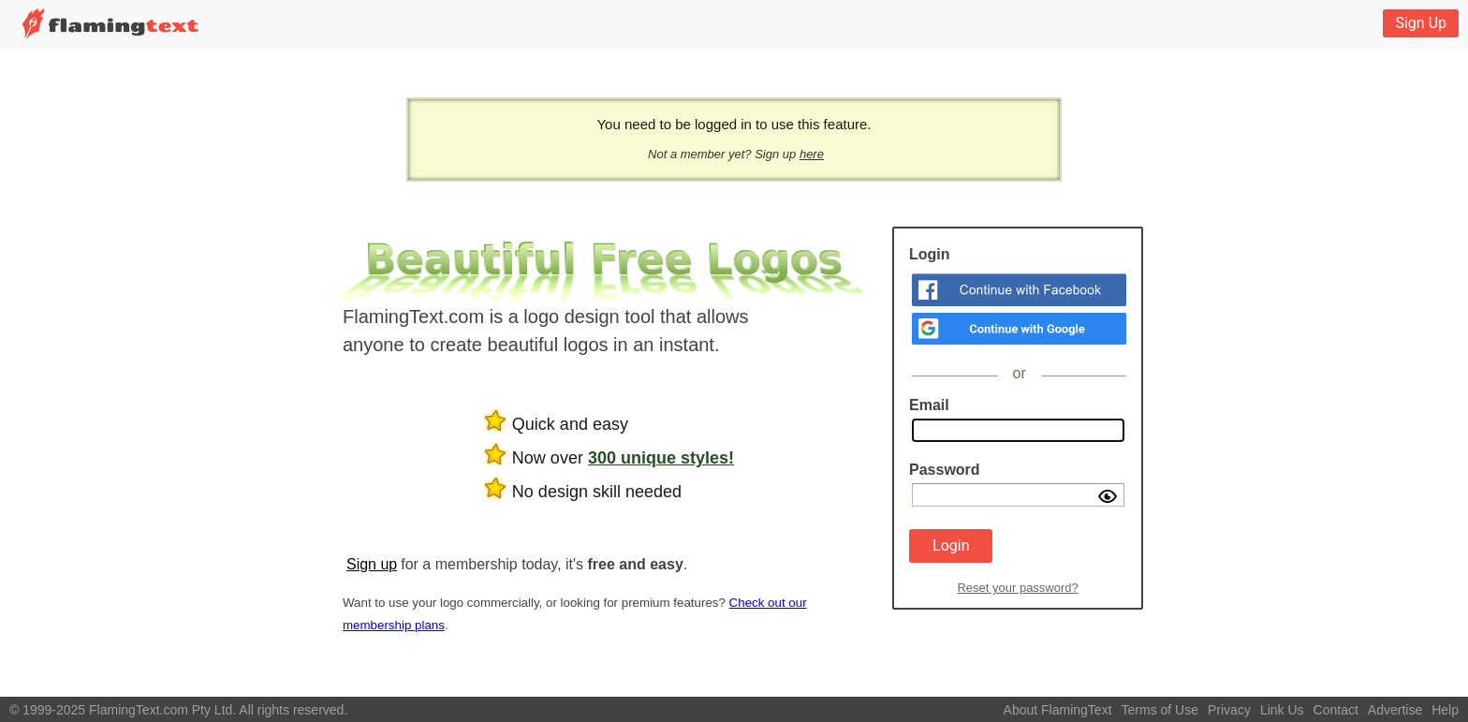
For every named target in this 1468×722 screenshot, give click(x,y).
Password (944, 470)
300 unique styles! (661, 458)
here (812, 154)
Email (929, 405)
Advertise (1395, 709)
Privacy (1229, 709)
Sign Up (1420, 23)
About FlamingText (1058, 709)
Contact (1336, 709)
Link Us (1282, 709)
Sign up (371, 564)
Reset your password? (1017, 588)
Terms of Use (1160, 709)
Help (1445, 709)
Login (950, 545)
